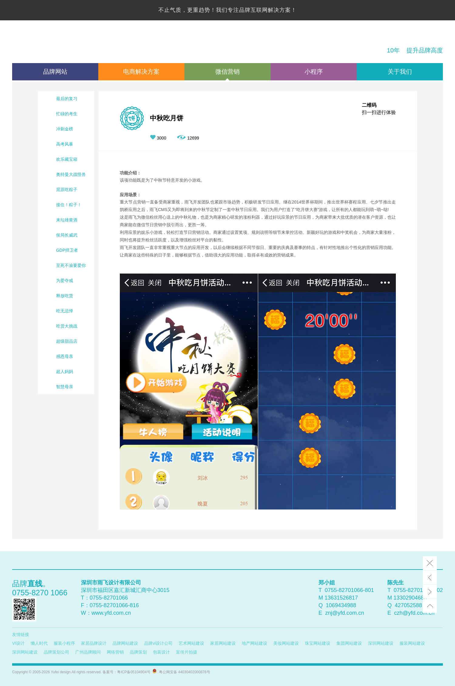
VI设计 (18, 643)
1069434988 (341, 605)
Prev (430, 577)
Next (430, 592)
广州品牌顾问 (88, 652)
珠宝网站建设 (317, 643)
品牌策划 (138, 652)
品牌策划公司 (56, 652)
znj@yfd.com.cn (344, 613)
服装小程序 (64, 643)
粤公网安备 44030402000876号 (183, 672)
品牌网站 (55, 71)
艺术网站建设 (191, 643)
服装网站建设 (412, 643)
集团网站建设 (349, 643)
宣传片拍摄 (186, 652)
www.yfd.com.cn (111, 613)
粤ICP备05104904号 (133, 672)
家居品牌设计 (93, 643)
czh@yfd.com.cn (414, 613)
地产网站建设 (254, 643)
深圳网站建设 (380, 643)
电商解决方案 (141, 71)
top (430, 606)
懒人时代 (39, 643)
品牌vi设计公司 (158, 643)
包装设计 (161, 652)
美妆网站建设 (286, 643)
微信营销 (227, 71)
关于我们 (400, 71)
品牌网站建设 (125, 643)
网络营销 (115, 652)
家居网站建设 (223, 643)
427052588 (408, 605)
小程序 (314, 71)
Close (430, 563)
